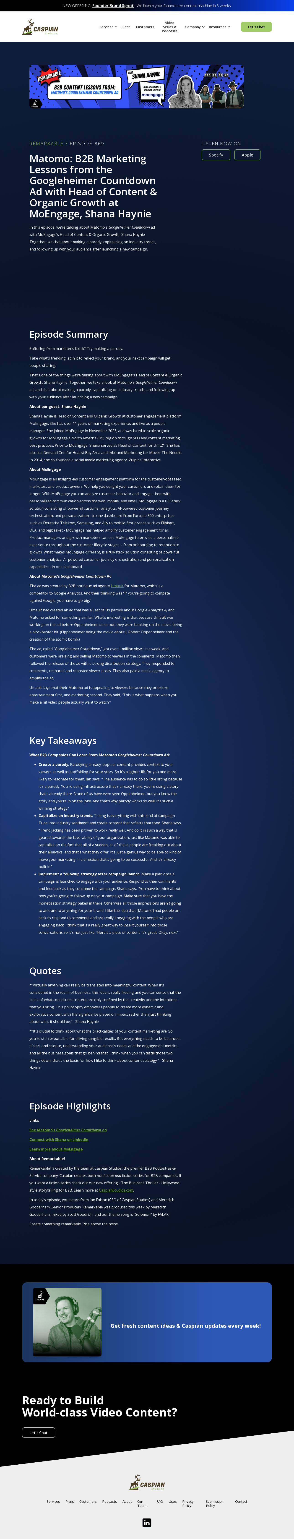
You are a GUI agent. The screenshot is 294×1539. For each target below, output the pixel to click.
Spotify (216, 155)
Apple (247, 155)
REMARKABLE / (48, 143)
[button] (108, 27)
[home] (40, 27)
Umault (117, 585)
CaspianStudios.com (116, 1190)
